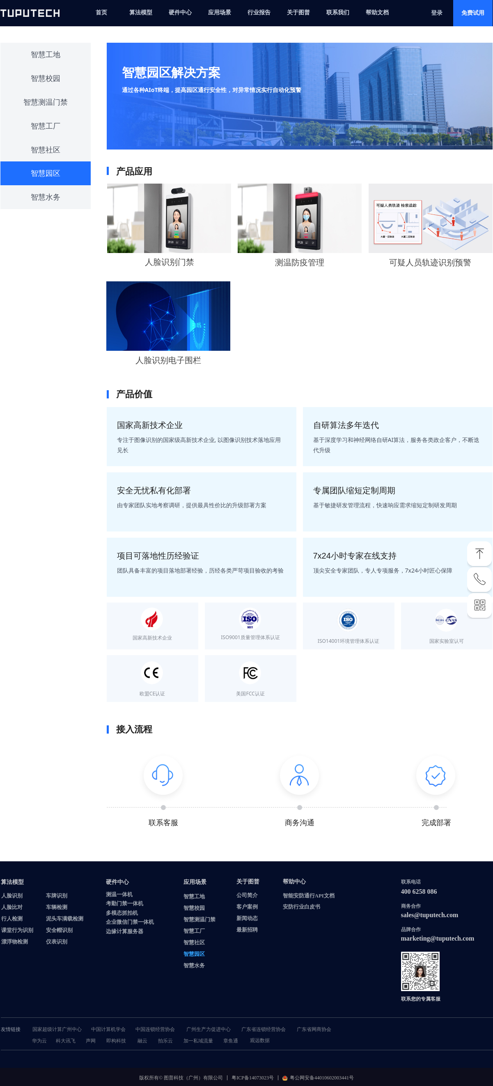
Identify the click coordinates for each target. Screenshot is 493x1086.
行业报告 (259, 12)
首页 (101, 12)
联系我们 (337, 12)
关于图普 (298, 12)
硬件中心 (180, 12)
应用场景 (219, 12)
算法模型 (140, 12)
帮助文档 (377, 12)
